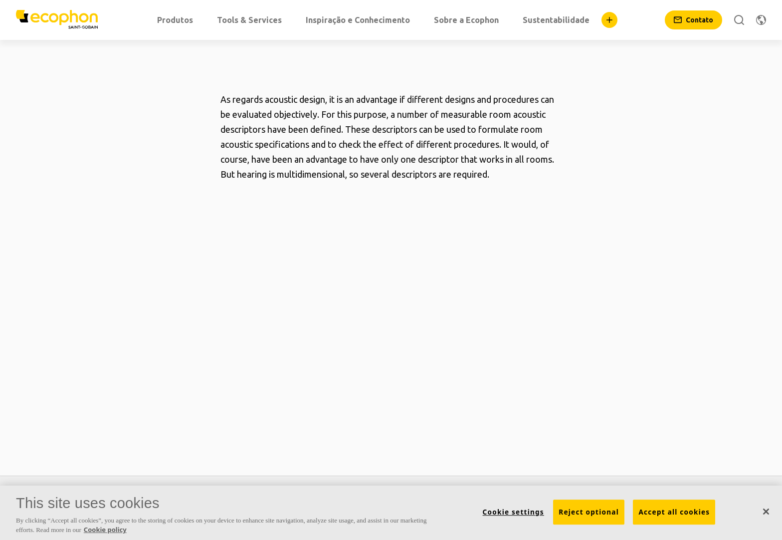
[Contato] (693, 19)
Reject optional (589, 512)
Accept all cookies (674, 512)
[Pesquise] (739, 20)
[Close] (766, 512)
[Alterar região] (761, 20)
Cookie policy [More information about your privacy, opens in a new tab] (105, 529)
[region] (391, 513)
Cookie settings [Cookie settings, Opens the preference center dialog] (513, 512)
